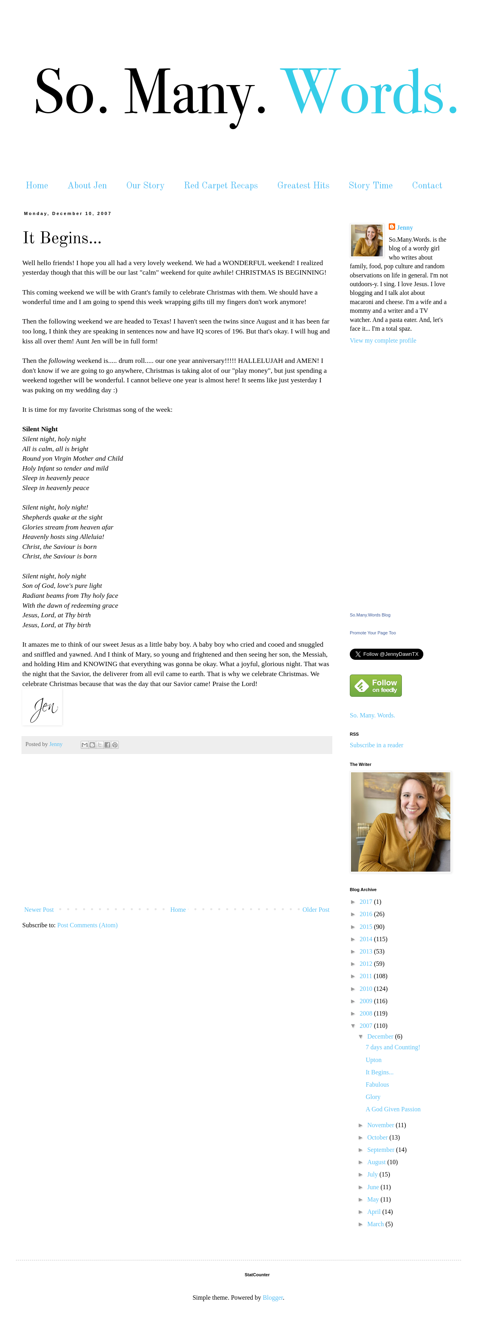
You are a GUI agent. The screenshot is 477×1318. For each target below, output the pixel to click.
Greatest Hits (303, 185)
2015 (367, 926)
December (381, 1036)
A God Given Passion (393, 1109)
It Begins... (380, 1072)
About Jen (87, 185)
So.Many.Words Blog (370, 614)
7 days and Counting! (393, 1047)
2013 (367, 951)
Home (36, 185)
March (376, 1224)
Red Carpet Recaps (221, 185)
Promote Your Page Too (373, 632)
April (374, 1211)
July (373, 1174)
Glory (373, 1096)
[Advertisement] (177, 843)
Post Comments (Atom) (87, 925)
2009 (367, 1001)
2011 (367, 976)
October (378, 1137)
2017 (367, 901)
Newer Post (39, 909)
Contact (427, 185)
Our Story (145, 185)
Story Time (371, 185)
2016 (367, 914)
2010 (367, 988)
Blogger (273, 1297)
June (373, 1187)
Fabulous (377, 1084)
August (377, 1162)
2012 (367, 963)
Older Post (316, 909)
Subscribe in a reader (376, 745)
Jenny (405, 227)
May (373, 1199)
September (381, 1149)
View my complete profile (383, 340)
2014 (367, 939)
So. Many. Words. (372, 715)
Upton (374, 1059)
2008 (367, 1013)
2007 (367, 1025)
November (381, 1125)
